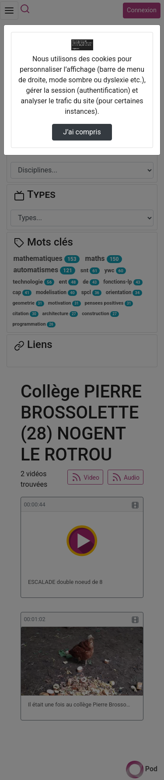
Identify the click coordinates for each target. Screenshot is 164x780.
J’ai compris (82, 132)
